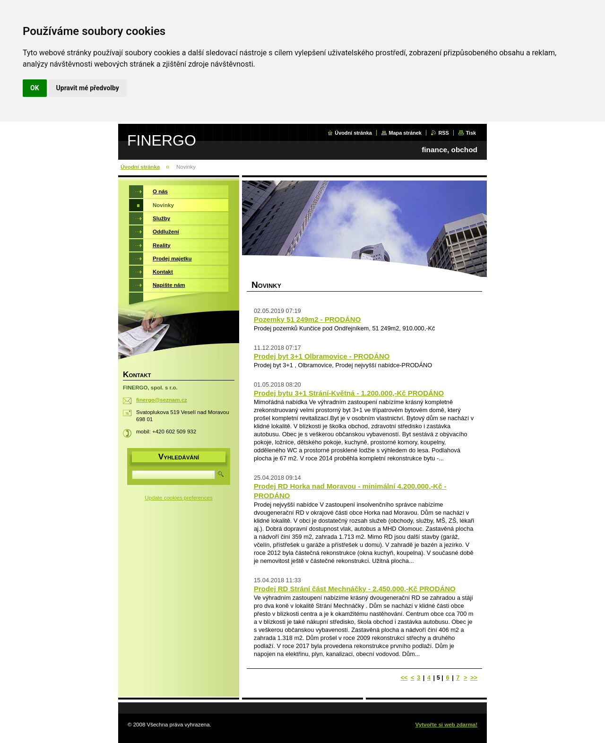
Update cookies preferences (178, 498)
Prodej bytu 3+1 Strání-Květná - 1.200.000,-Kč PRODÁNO (349, 393)
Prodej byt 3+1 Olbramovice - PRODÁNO (321, 356)
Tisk (471, 133)
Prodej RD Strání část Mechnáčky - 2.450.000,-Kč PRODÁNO (355, 589)
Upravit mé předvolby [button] (87, 88)
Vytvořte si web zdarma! (446, 724)
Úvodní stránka (353, 133)
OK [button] (34, 88)
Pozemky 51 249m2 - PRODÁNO (307, 319)
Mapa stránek (405, 133)
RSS (443, 133)
